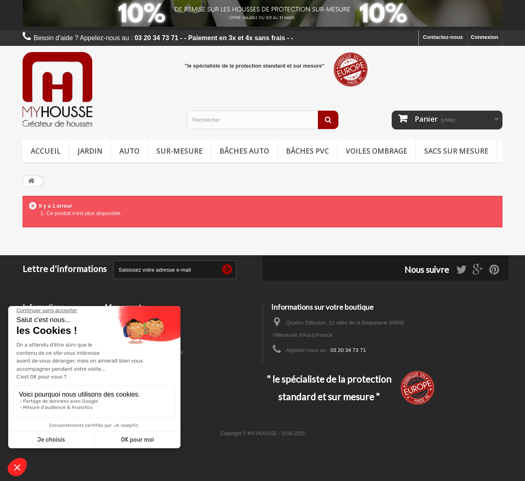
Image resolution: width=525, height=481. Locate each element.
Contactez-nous (443, 37)
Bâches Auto (244, 151)
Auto (129, 151)
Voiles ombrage (376, 151)
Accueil (46, 151)
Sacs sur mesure (456, 151)
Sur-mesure (179, 151)
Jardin (90, 151)
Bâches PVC (307, 151)
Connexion (484, 37)
